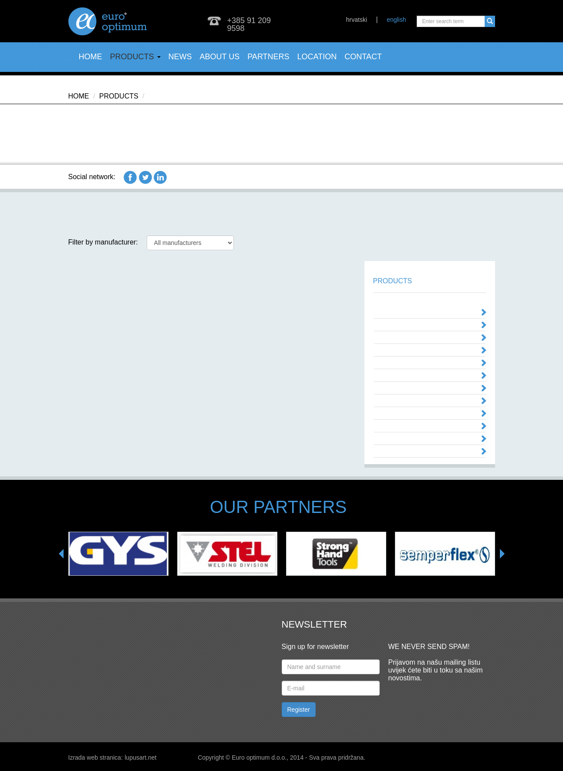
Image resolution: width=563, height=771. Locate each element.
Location (317, 56)
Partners (268, 56)
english (396, 19)
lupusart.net (140, 757)
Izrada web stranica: (95, 757)
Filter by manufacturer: (103, 242)
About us (220, 56)
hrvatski (356, 19)
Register (298, 709)
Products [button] (135, 56)
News (180, 56)
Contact (363, 56)
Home (90, 56)
